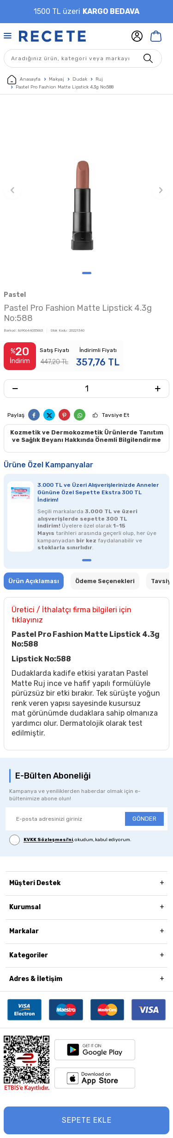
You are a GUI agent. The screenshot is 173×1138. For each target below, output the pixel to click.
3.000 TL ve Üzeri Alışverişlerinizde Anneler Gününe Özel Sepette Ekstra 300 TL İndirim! (98, 492)
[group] (86, 185)
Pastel (15, 295)
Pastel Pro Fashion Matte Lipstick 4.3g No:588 (64, 87)
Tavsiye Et (115, 415)
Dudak (79, 79)
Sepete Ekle (87, 1120)
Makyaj (56, 79)
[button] (86, 273)
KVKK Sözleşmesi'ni (48, 840)
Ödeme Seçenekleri (105, 581)
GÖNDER (144, 818)
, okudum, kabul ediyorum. (70, 840)
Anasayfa (24, 79)
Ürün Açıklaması (33, 581)
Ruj (99, 79)
